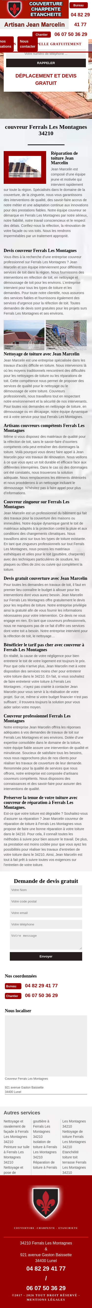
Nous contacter (27, 43)
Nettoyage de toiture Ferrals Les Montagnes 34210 (74, 1139)
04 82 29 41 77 (41, 985)
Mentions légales (46, 1299)
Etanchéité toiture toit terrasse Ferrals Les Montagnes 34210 (74, 1162)
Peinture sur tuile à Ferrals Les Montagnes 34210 (16, 1154)
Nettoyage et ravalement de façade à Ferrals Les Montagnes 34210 (16, 1131)
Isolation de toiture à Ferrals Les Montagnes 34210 (45, 1149)
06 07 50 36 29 (70, 34)
